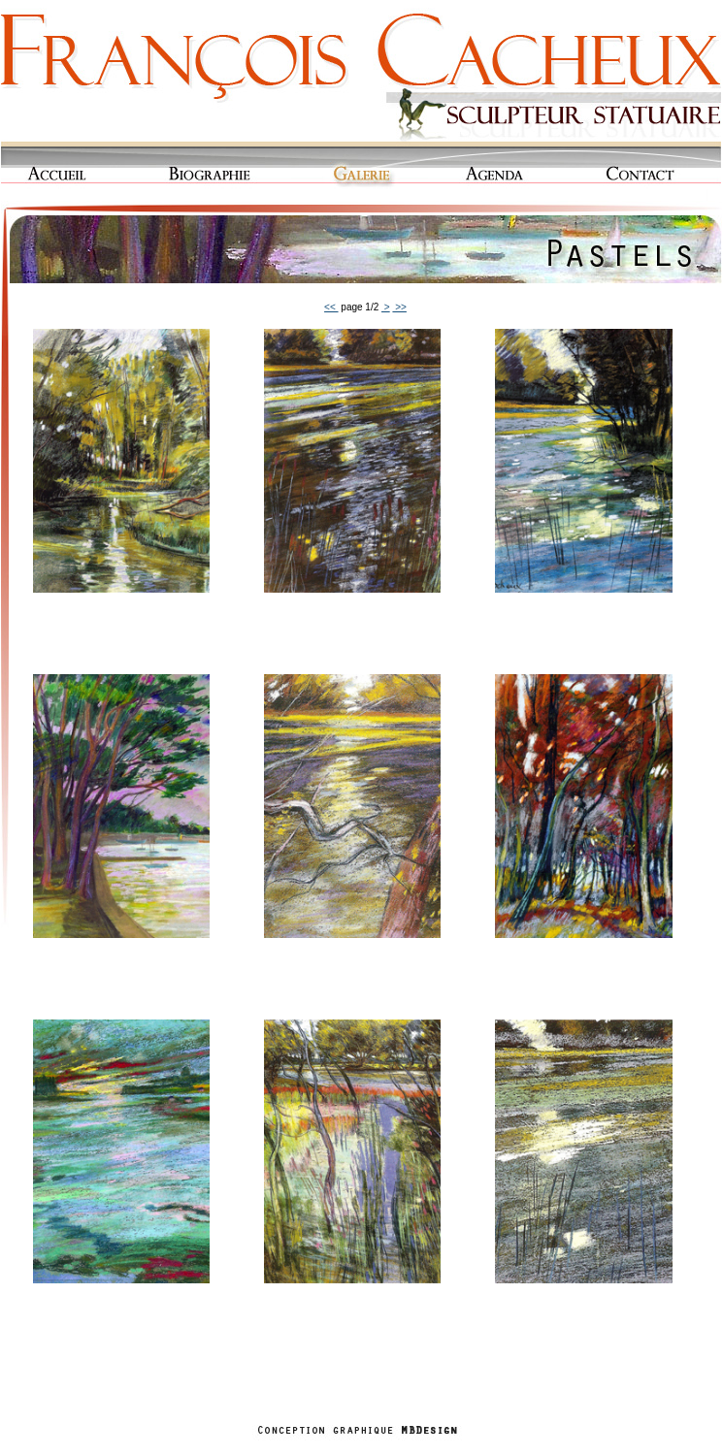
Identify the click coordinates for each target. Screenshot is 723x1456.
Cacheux (361, 73)
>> (399, 307)
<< (331, 307)
